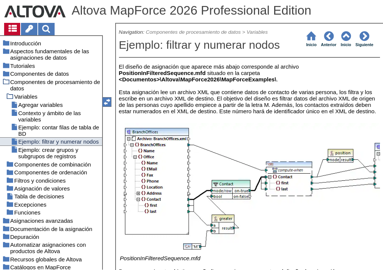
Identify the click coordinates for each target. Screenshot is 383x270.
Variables (257, 32)
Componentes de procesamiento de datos (193, 32)
